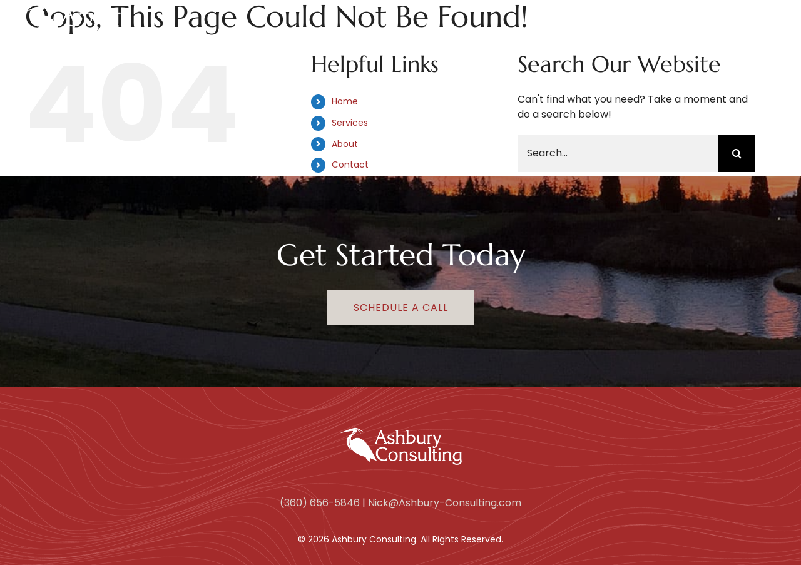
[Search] (736, 153)
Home (345, 101)
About (345, 144)
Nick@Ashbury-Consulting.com (444, 503)
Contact (350, 164)
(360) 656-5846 (320, 503)
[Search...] (618, 153)
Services (350, 122)
